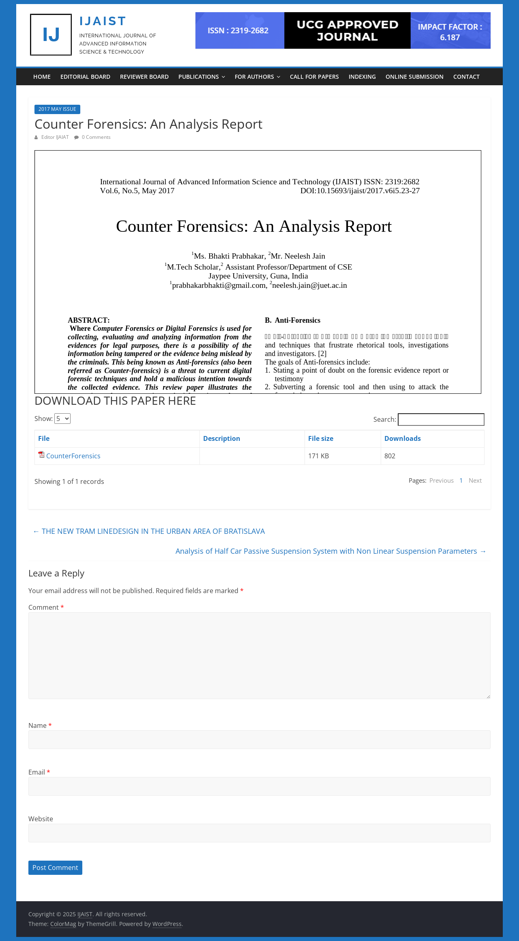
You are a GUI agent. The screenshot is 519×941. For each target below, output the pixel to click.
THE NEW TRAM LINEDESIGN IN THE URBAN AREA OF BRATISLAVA (148, 531)
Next (475, 480)
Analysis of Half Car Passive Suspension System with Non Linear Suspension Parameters (331, 551)
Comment (46, 607)
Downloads (402, 438)
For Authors (254, 76)
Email (39, 772)
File (43, 438)
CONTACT (466, 76)
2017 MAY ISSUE (57, 109)
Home (42, 76)
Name (40, 725)
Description (221, 438)
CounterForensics (73, 455)
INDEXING (362, 76)
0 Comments (92, 137)
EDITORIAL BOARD (85, 76)
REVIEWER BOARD (144, 76)
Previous (441, 480)
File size (320, 438)
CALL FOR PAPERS (314, 76)
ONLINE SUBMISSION (415, 76)
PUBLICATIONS (198, 76)
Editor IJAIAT (55, 137)
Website (40, 818)
